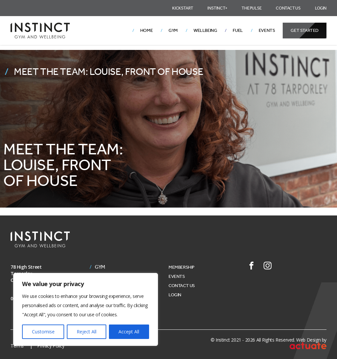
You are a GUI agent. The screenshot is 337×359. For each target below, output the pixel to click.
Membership (181, 267)
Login (320, 8)
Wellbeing (205, 30)
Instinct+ (217, 8)
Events (267, 30)
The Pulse (251, 8)
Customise (43, 331)
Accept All (128, 331)
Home (146, 30)
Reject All (86, 331)
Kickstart (182, 8)
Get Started (305, 30)
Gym (173, 30)
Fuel (238, 30)
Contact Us (288, 8)
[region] (85, 309)
